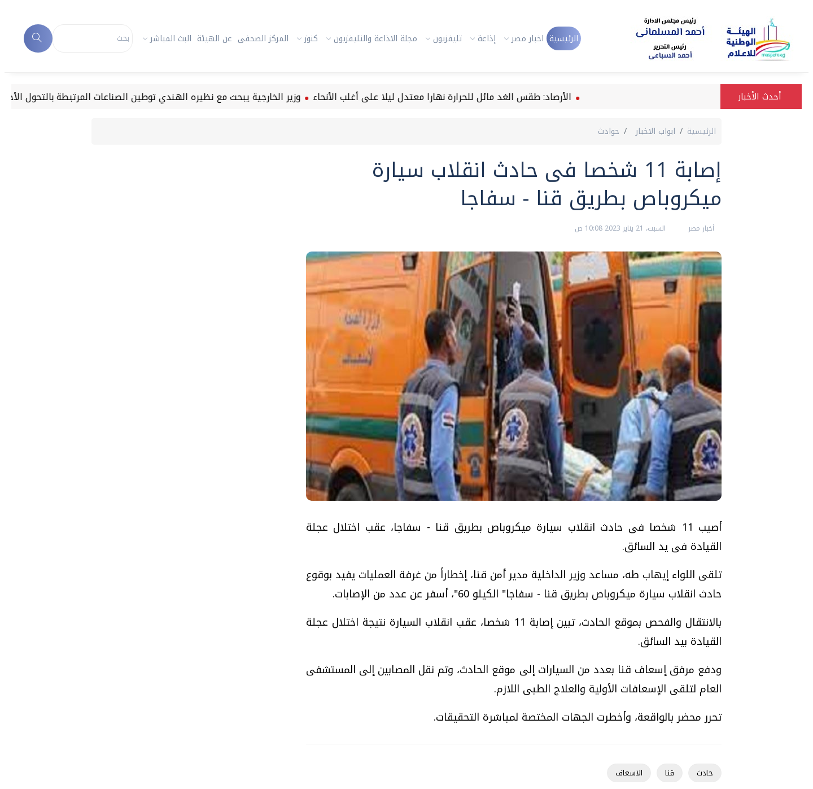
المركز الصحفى (263, 38)
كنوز (311, 38)
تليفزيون (447, 38)
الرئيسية (563, 38)
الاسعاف (628, 773)
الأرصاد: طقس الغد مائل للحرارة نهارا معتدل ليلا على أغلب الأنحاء (434, 97)
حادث (705, 773)
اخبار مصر (528, 38)
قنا (669, 773)
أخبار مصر (700, 228)
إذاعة (487, 38)
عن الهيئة (214, 38)
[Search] (93, 38)
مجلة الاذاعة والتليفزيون (375, 38)
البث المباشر (170, 38)
